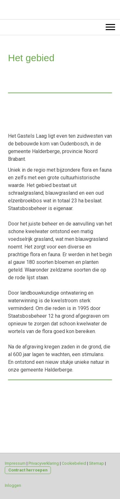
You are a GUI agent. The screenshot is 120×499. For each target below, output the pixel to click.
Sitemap (96, 463)
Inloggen (13, 485)
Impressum (15, 463)
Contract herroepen (27, 470)
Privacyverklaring (43, 463)
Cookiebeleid (74, 463)
